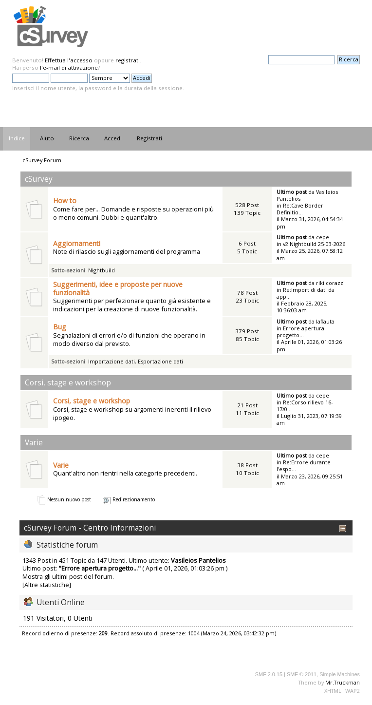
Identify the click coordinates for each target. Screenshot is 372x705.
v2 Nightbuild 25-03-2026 (314, 244)
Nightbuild (101, 270)
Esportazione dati (160, 361)
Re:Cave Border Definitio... (300, 209)
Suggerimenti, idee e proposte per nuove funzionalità (118, 288)
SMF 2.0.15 (268, 674)
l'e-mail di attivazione (69, 67)
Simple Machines (339, 674)
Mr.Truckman (342, 682)
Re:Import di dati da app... (306, 293)
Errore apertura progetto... (300, 331)
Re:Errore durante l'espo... (304, 465)
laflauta (325, 321)
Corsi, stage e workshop (91, 400)
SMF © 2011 (301, 674)
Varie (61, 465)
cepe (322, 237)
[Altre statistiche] (46, 584)
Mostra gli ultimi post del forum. (68, 576)
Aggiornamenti (76, 243)
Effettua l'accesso (69, 60)
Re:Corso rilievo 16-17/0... (305, 406)
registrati (127, 60)
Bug (59, 326)
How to (64, 200)
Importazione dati (111, 361)
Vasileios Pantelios (198, 560)
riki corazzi (330, 282)
